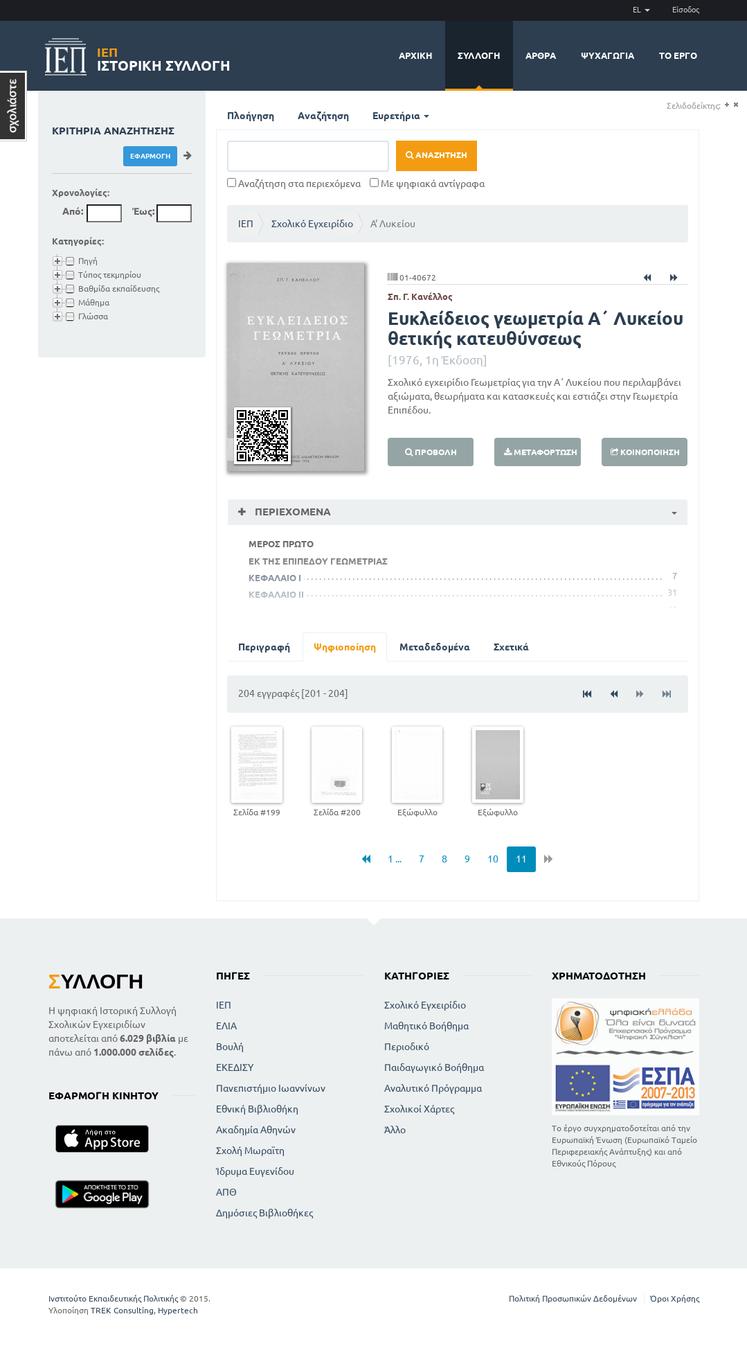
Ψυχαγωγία (607, 55)
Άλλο (395, 1129)
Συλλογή (479, 55)
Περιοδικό (406, 1046)
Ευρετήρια (400, 115)
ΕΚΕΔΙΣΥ (234, 1067)
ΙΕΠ (245, 223)
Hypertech (178, 1310)
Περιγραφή (264, 647)
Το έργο (678, 55)
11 (521, 858)
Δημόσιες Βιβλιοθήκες (264, 1212)
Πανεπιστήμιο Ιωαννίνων (270, 1088)
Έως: (143, 211)
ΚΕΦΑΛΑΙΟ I (275, 578)
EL (641, 10)
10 (492, 858)
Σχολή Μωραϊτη (250, 1150)
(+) (726, 105)
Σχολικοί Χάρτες (419, 1109)
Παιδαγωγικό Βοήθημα (434, 1067)
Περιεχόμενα (291, 511)
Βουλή (230, 1046)
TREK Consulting (122, 1310)
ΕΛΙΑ (226, 1025)
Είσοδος (685, 10)
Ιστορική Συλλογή (164, 57)
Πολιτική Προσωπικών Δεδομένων (573, 1298)
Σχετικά (511, 647)
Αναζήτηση (323, 115)
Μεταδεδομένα (434, 647)
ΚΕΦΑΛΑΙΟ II (276, 594)
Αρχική (416, 55)
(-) (735, 105)
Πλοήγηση (250, 115)
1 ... (395, 858)
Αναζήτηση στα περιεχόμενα (294, 183)
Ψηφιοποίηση (345, 647)
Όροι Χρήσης (674, 1298)
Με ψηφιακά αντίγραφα (427, 183)
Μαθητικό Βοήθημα (426, 1025)
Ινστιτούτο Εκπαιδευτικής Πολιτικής (113, 1298)
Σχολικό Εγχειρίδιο (312, 223)
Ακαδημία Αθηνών (256, 1129)
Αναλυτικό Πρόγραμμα (433, 1088)
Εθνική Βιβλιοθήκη (257, 1109)
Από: (72, 211)
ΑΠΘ (226, 1192)
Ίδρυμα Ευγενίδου (255, 1171)
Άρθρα (540, 55)
